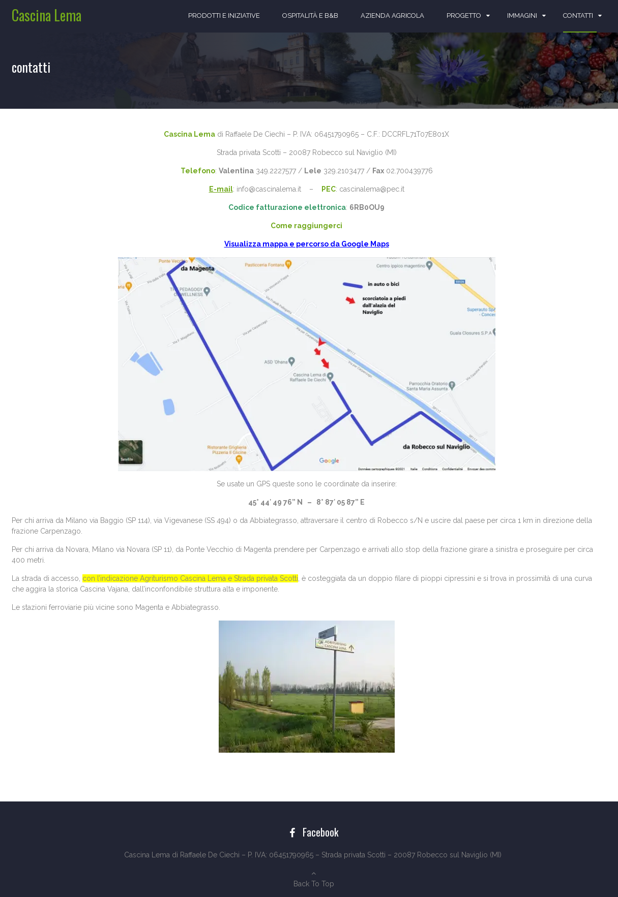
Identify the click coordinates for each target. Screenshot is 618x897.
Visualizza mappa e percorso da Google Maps (306, 244)
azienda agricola (392, 15)
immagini (522, 15)
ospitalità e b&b (310, 15)
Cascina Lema (46, 15)
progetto (464, 15)
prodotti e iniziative (224, 15)
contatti (578, 15)
